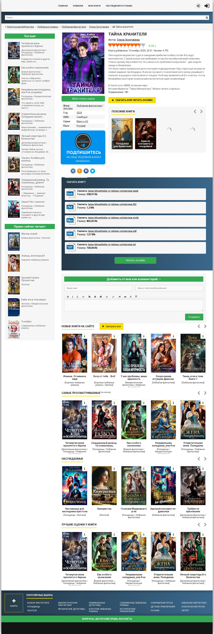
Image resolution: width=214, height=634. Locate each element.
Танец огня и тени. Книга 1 (193, 377)
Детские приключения (163, 607)
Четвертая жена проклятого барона (74, 444)
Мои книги (94, 6)
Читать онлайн (135, 260)
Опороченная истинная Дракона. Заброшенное (163, 378)
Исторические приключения (127, 610)
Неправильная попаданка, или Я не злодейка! (163, 445)
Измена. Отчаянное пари (74, 377)
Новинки (78, 6)
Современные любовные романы (133, 604)
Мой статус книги (83, 98)
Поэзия (155, 610)
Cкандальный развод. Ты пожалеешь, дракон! (104, 445)
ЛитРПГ (185, 610)
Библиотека (26, 6)
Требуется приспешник (193, 510)
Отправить (194, 317)
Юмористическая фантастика (67, 604)
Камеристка (104, 508)
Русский (81, 125)
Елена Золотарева (99, 26)
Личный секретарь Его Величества (193, 576)
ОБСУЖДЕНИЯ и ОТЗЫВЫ (119, 6)
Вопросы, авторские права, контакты (107, 619)
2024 (79, 112)
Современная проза (162, 603)
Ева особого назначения (134, 444)
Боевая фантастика (38, 603)
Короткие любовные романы (100, 610)
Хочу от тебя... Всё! (104, 376)
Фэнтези (32, 610)
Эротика (68, 108)
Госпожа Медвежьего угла (134, 510)
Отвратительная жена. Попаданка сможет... (193, 445)
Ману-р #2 (82, 121)
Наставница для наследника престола (74, 510)
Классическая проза (193, 607)
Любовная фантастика (89, 105)
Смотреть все (111, 326)
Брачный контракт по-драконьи (163, 510)
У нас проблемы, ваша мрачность (134, 377)
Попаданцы (33, 607)
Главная (63, 6)
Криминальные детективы (97, 604)
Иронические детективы (71, 609)
